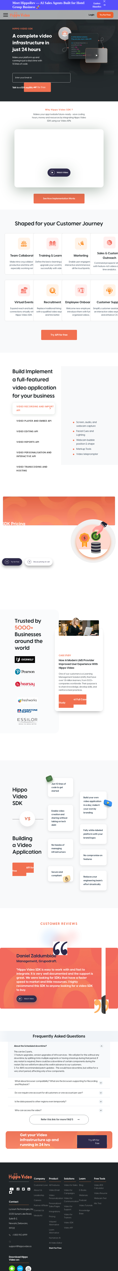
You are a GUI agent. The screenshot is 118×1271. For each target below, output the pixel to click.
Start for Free (55, 1248)
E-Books (82, 1190)
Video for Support (68, 1208)
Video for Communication (71, 1200)
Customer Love (41, 1185)
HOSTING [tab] (32, 468)
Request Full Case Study (72, 701)
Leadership (39, 1195)
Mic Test (97, 1203)
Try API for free (37, 87)
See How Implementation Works (59, 198)
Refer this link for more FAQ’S (57, 1119)
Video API (68, 1227)
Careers (37, 1200)
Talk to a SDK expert (22, 87)
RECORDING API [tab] (35, 408)
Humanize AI (54, 1237)
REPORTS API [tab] (27, 442)
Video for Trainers (68, 1216)
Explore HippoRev (96, 5)
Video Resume (100, 1193)
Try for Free (105, 15)
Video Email (54, 1190)
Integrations (54, 1211)
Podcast (83, 1200)
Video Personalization (56, 1197)
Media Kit (38, 1215)
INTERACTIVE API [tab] (34, 454)
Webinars (83, 1195)
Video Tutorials (85, 1205)
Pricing (52, 1216)
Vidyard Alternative (54, 1223)
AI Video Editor (55, 1242)
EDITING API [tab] (27, 431)
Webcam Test (100, 1198)
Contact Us (39, 1210)
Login (91, 14)
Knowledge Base (84, 1212)
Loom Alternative (54, 1231)
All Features (54, 1185)
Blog (81, 1185)
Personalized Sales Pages (55, 1205)
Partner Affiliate (41, 1205)
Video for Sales (70, 1185)
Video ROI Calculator (99, 1187)
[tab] (33, 421)
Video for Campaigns (69, 1192)
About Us (38, 1190)
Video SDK (68, 1222)
